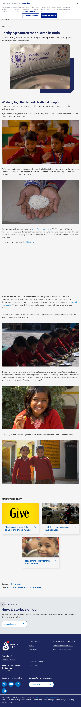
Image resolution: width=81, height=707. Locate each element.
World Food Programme (41, 229)
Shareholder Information (63, 646)
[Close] (77, 3)
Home (4, 700)
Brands (31, 646)
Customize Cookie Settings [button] (43, 700)
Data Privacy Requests (64, 700)
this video (29, 242)
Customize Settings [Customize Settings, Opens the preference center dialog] (31, 15)
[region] (40, 9)
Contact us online (9, 660)
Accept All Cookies (49, 15)
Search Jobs (33, 666)
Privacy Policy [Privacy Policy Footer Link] (13, 700)
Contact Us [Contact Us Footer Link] (33, 649)
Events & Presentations (62, 649)
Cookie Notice (25, 700)
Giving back (16, 584)
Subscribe (35, 684)
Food (39, 587)
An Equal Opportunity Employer (47, 697)
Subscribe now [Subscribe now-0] (10, 624)
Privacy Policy (24, 3)
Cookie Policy (30, 11)
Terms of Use (7, 702)
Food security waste (16, 587)
